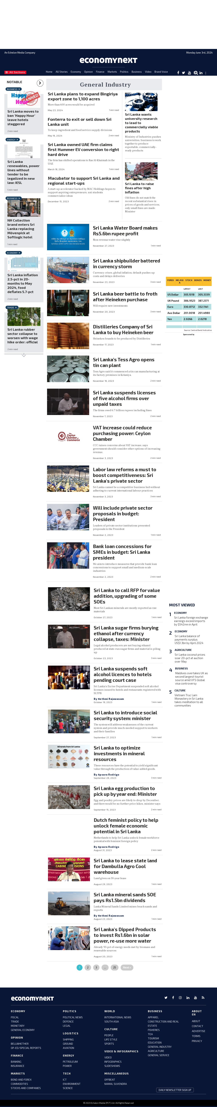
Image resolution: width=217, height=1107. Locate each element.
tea (150, 1034)
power (67, 1065)
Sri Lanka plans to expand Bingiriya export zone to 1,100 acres (83, 96)
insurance (17, 1065)
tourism (153, 1038)
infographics (113, 1061)
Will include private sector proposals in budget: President (122, 513)
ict (65, 1079)
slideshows (112, 1065)
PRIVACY (197, 1041)
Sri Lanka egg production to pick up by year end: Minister (125, 791)
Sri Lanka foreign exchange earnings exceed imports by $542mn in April (191, 621)
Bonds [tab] (198, 280)
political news (73, 1017)
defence (68, 1021)
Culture (180, 690)
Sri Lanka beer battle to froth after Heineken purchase (125, 296)
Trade (10, 307)
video (108, 1057)
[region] (108, 24)
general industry (159, 1046)
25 (114, 967)
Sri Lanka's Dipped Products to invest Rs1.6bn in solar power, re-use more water (125, 935)
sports (109, 1043)
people (109, 1035)
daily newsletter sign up (175, 1090)
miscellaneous (116, 1073)
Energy (11, 139)
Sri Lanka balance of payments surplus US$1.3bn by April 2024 (189, 639)
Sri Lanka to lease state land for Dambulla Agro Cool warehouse (125, 866)
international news (117, 1017)
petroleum (70, 1061)
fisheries (154, 1029)
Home (49, 71)
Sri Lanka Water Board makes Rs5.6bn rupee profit (125, 230)
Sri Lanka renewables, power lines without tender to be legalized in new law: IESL (23, 172)
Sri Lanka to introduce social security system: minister (125, 715)
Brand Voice (161, 71)
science (68, 1088)
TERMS (196, 1036)
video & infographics (121, 1051)
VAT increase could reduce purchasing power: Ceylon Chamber (122, 433)
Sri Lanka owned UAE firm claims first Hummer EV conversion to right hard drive (83, 149)
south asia (111, 1021)
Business (137, 71)
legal (66, 1025)
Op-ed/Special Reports (26, 1047)
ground (68, 1043)
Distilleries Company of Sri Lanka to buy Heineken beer (123, 329)
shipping (68, 1039)
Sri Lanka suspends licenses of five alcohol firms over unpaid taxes (124, 398)
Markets (112, 71)
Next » (127, 967)
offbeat (109, 1079)
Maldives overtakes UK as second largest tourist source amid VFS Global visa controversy (191, 678)
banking (16, 1061)
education (155, 1042)
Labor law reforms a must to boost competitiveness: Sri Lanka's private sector (124, 475)
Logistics (70, 1033)
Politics (124, 71)
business (155, 1011)
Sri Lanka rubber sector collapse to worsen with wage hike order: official (22, 335)
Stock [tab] (188, 280)
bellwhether (20, 1043)
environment (72, 1083)
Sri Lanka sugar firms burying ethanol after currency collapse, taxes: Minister (126, 633)
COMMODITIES (19, 1083)
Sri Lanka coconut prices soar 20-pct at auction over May (190, 658)
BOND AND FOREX (21, 1079)
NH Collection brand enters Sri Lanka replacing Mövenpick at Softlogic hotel (20, 228)
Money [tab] (207, 280)
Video (148, 71)
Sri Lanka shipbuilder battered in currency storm (126, 263)
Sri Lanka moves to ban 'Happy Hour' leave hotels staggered (23, 117)
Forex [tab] (170, 280)
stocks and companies (26, 1088)
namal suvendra (115, 1083)
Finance (100, 71)
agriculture (156, 1051)
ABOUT (196, 1021)
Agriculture (183, 649)
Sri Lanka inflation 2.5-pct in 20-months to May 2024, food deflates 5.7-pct (22, 283)
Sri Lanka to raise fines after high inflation (139, 188)
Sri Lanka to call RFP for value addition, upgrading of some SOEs (127, 595)
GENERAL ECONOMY (22, 1029)
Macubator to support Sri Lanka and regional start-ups (84, 180)
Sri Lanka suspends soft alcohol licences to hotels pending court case (123, 674)
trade (15, 1021)
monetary (17, 1025)
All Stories (62, 71)
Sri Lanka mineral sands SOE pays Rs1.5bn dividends (125, 897)
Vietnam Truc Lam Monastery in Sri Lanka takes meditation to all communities (189, 700)
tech (67, 1073)
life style (110, 1039)
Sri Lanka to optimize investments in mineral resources (119, 753)
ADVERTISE (198, 1031)
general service (158, 1055)
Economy (76, 71)
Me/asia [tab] (179, 281)
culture (111, 1029)
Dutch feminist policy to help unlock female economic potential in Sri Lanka (126, 825)
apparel (153, 1017)
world (109, 1011)
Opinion (88, 71)
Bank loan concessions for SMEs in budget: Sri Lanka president (122, 551)
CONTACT (197, 1026)
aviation (68, 1047)
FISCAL (15, 1017)
